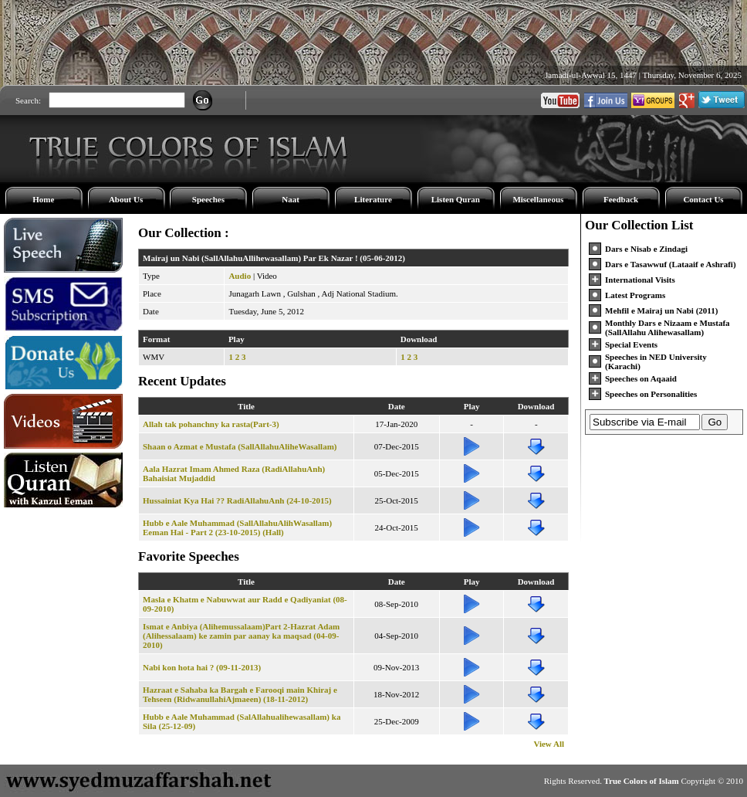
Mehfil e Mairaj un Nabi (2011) (661, 310)
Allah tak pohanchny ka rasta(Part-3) (211, 424)
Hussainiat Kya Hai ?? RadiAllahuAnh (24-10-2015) (237, 500)
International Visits (640, 279)
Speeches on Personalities (651, 393)
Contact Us (703, 199)
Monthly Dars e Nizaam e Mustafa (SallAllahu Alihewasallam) (667, 327)
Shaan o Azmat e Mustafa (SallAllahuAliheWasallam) (240, 446)
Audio (239, 275)
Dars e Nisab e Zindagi (646, 248)
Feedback (620, 199)
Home (43, 199)
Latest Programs (635, 295)
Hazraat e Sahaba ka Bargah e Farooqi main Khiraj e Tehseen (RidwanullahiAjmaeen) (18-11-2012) (240, 694)
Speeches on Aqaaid (641, 378)
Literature (373, 199)
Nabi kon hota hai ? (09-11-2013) (202, 667)
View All (548, 743)
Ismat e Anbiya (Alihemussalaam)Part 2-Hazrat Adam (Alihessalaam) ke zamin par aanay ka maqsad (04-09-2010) (241, 635)
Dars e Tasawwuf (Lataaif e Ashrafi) (670, 264)
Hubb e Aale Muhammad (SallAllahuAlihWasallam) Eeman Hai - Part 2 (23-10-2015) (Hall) (237, 527)
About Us (126, 199)
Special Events (631, 344)
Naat (290, 199)
